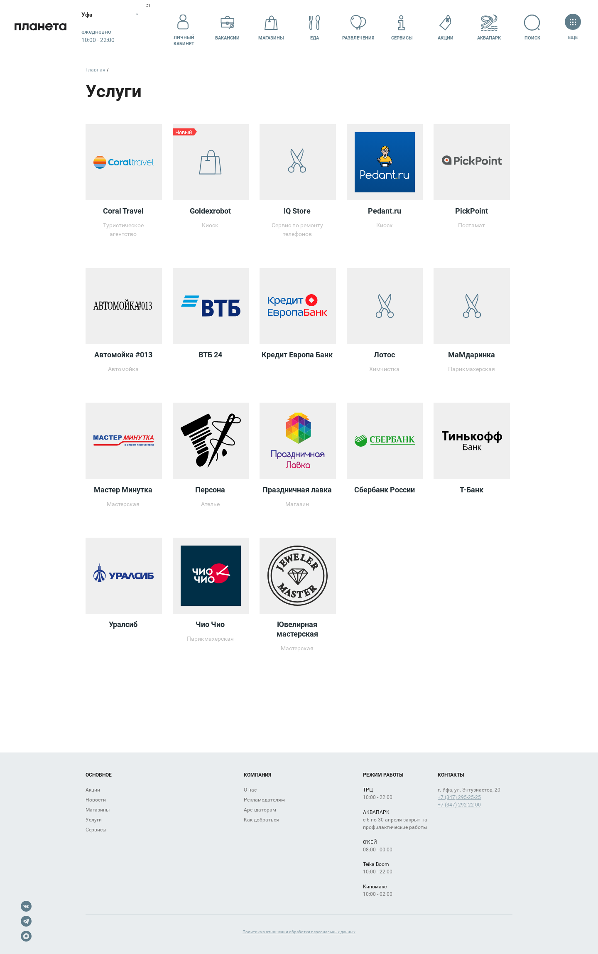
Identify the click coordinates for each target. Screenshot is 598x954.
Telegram (26, 921)
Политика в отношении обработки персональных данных (299, 931)
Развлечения (358, 28)
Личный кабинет (184, 28)
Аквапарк (489, 28)
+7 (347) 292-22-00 (459, 805)
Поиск (532, 28)
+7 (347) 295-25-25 (459, 797)
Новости (96, 800)
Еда (315, 28)
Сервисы (402, 28)
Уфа (88, 14)
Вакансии (227, 28)
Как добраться (261, 820)
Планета (41, 28)
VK (26, 906)
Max (26, 936)
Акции (445, 28)
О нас (250, 790)
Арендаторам (260, 810)
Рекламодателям (264, 800)
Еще (573, 27)
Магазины (271, 28)
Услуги (94, 820)
